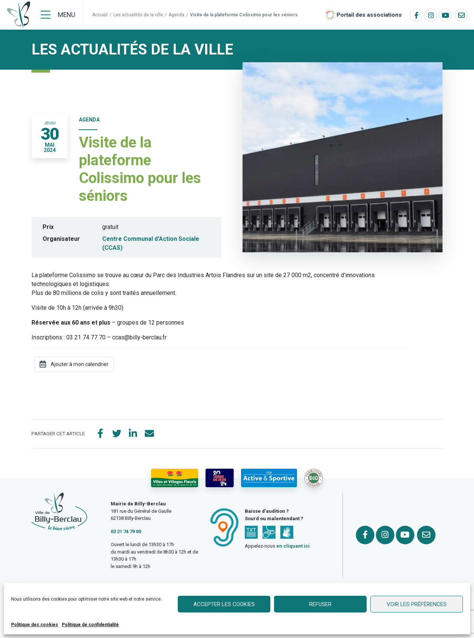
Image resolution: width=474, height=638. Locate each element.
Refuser (320, 604)
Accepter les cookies (224, 604)
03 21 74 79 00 (126, 531)
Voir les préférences (417, 604)
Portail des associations (369, 14)
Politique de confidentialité (90, 624)
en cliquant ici (293, 546)
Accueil (100, 14)
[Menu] (58, 14)
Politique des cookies (34, 624)
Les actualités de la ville (138, 14)
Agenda (176, 14)
